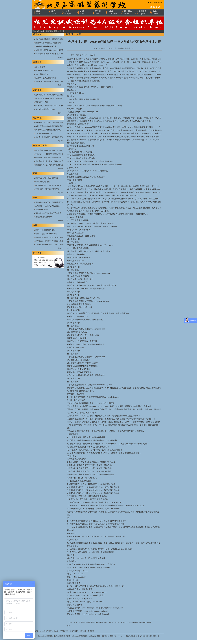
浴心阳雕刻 (64, 631)
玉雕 (35, 198)
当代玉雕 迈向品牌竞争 (43, 217)
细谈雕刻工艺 (40, 67)
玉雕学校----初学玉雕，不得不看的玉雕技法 (51, 202)
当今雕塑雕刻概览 (41, 74)
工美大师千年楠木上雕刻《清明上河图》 (49, 245)
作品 (82, 12)
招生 (113, 12)
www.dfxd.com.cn (106, 245)
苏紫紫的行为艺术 (41, 102)
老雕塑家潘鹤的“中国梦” (44, 133)
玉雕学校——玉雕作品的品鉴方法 (47, 206)
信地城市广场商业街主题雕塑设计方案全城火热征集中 (54, 158)
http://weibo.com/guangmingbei (96, 611)
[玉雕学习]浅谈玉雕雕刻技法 (45, 78)
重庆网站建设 (130, 636)
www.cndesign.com (115, 608)
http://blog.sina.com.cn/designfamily (96, 614)
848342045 (41, 257)
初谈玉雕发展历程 (41, 210)
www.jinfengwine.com (100, 301)
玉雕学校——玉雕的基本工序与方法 (48, 213)
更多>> (60, 57)
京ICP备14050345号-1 (110, 636)
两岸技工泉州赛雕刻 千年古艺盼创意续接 (50, 241)
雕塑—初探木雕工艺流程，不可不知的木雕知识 (52, 237)
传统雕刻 (37, 62)
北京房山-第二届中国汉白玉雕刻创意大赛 (50, 161)
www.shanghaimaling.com (102, 385)
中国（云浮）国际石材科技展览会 (47, 189)
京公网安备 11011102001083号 (148, 636)
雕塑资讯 (143, 12)
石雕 (35, 173)
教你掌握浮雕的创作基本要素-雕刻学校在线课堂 (52, 54)
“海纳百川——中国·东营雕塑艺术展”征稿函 (50, 154)
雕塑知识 (37, 34)
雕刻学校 (83, 631)
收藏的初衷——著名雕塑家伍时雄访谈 (49, 126)
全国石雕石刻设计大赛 (50, 631)
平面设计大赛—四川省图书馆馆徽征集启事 (136, 622)
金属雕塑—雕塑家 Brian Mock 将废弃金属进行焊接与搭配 (55, 50)
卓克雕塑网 (74, 631)
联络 (155, 12)
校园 (68, 12)
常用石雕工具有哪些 (42, 182)
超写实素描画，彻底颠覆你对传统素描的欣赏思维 (53, 95)
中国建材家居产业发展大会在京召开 (48, 185)
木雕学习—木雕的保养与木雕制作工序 (49, 81)
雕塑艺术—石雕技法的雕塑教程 (46, 178)
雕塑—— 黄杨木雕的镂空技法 (46, 234)
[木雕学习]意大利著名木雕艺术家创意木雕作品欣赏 (53, 98)
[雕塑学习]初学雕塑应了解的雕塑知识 (48, 43)
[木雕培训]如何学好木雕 (44, 71)
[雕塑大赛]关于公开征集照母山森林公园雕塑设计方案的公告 (56, 165)
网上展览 (128, 12)
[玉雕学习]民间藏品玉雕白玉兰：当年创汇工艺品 (52, 106)
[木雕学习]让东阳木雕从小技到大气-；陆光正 (51, 130)
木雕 (35, 225)
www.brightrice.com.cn (101, 273)
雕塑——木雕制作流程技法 (45, 230)
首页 (42, 31)
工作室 (98, 12)
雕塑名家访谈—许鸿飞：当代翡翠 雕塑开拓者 (51, 123)
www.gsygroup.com (97, 329)
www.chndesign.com (90, 112)
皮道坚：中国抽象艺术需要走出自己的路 (49, 137)
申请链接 (91, 631)
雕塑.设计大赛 (59, 31)
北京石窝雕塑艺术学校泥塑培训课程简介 (49, 39)
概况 (54, 12)
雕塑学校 (121, 48)
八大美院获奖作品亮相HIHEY (45, 109)
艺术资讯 (37, 90)
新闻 (38, 12)
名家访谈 (37, 118)
